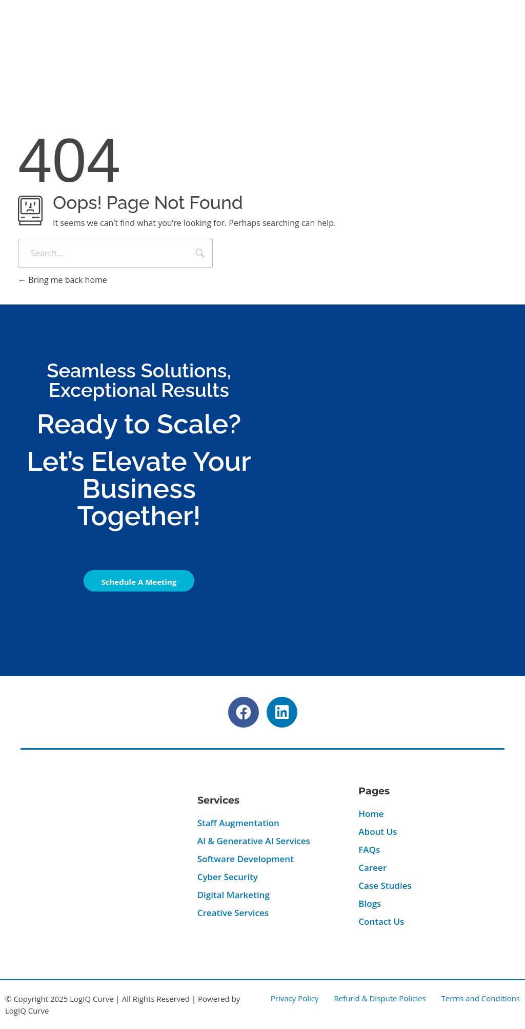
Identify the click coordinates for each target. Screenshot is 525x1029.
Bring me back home (62, 279)
